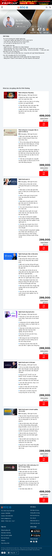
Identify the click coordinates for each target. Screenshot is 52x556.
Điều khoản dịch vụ (34, 520)
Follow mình (21, 26)
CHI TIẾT (43, 124)
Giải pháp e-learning (6, 532)
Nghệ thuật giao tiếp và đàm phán (28, 254)
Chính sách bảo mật (35, 523)
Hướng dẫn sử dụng (35, 512)
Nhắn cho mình (35, 26)
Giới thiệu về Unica (34, 510)
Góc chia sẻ (33, 518)
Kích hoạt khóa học (34, 515)
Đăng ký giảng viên (5, 530)
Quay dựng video (5, 543)
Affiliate (3, 540)
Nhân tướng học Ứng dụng (26, 92)
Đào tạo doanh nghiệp (6, 535)
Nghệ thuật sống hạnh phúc (26, 312)
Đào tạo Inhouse (5, 538)
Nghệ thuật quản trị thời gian (27, 362)
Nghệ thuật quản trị (24, 179)
